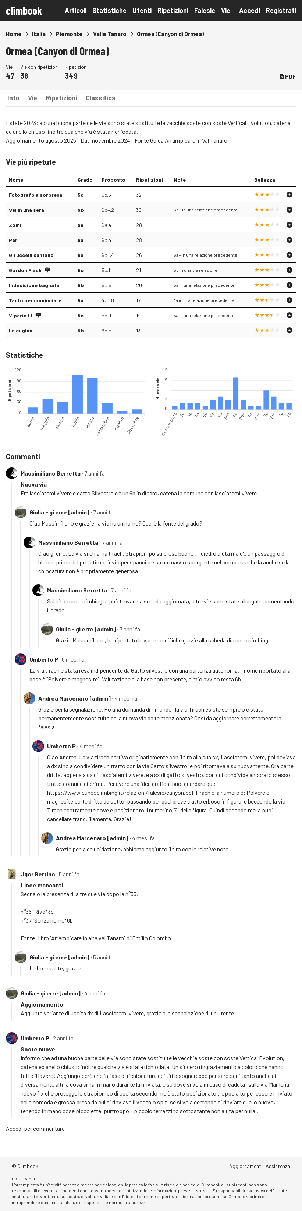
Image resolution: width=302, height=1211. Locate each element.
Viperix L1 (20, 315)
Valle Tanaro (110, 33)
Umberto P (43, 659)
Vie (225, 10)
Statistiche (109, 10)
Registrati (281, 10)
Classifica (101, 98)
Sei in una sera (26, 210)
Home (14, 33)
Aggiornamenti (245, 1166)
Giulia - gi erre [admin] (59, 512)
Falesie (204, 10)
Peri (14, 240)
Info (13, 98)
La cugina (20, 330)
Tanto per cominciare (35, 300)
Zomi (15, 225)
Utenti (142, 10)
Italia (39, 33)
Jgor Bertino (38, 873)
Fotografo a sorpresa (36, 195)
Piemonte (69, 33)
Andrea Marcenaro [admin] (74, 698)
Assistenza (278, 1166)
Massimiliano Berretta (51, 473)
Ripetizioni (172, 10)
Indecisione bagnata (34, 285)
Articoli (75, 10)
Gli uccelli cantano (31, 255)
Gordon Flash (25, 270)
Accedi (249, 10)
